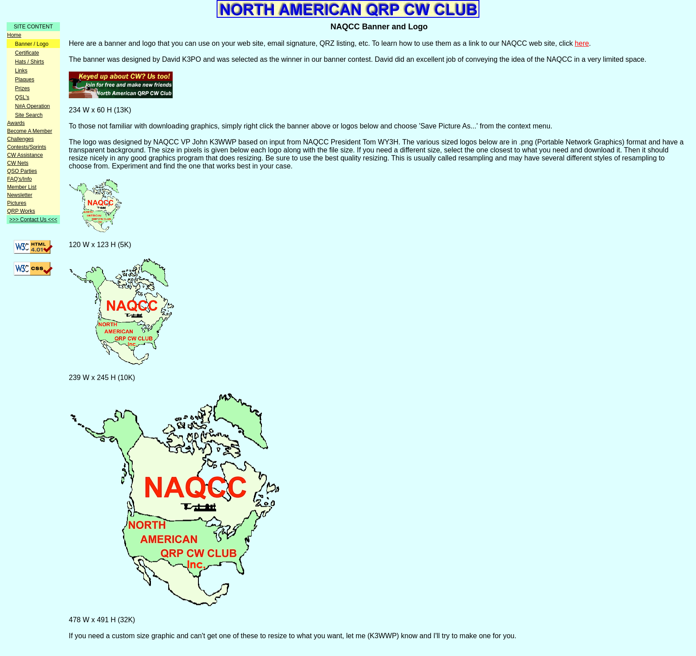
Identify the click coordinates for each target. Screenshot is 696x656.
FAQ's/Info (19, 179)
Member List (21, 187)
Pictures (16, 203)
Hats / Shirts (29, 62)
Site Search (29, 115)
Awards (16, 123)
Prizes (22, 88)
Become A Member (29, 131)
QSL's (22, 97)
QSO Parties (22, 171)
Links (21, 71)
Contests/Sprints (26, 147)
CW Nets (17, 163)
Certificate (27, 53)
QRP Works (21, 211)
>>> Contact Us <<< (33, 219)
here (582, 43)
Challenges (20, 139)
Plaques (24, 79)
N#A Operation (32, 106)
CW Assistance (25, 155)
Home (14, 35)
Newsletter (19, 195)
